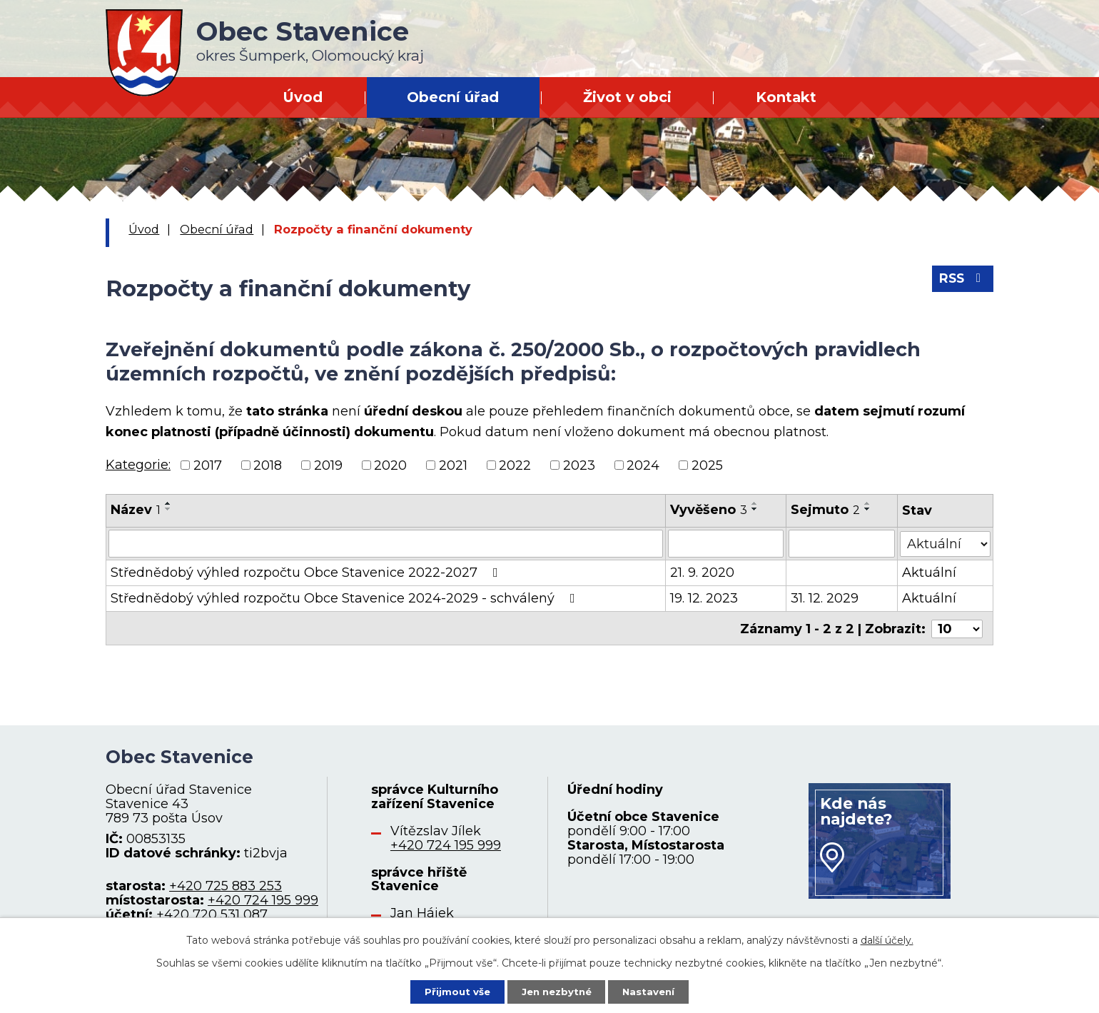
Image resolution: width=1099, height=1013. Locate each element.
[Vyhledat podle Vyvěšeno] (726, 543)
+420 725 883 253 (225, 884)
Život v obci (627, 97)
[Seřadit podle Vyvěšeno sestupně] (755, 509)
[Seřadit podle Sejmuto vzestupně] (868, 503)
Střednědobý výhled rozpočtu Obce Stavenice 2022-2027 (307, 572)
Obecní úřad (453, 97)
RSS (961, 282)
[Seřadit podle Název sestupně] (168, 509)
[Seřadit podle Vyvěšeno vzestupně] (755, 503)
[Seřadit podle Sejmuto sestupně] (868, 509)
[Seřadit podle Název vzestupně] (168, 503)
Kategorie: (138, 465)
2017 (207, 465)
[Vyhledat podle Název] (385, 543)
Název (136, 510)
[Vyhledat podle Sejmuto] (842, 543)
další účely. (887, 938)
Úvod (303, 97)
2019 (328, 465)
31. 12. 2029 (825, 597)
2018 (267, 465)
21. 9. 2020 (702, 572)
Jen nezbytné (556, 990)
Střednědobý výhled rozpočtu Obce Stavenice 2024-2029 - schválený (346, 597)
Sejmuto (825, 510)
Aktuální (930, 572)
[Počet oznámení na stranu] (957, 627)
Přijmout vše (452, 990)
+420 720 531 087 (212, 913)
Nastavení (654, 990)
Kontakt (786, 97)
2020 (390, 465)
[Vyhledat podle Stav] (946, 542)
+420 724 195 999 (263, 899)
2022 (515, 465)
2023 (579, 465)
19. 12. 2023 (704, 597)
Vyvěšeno (708, 510)
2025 (707, 465)
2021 (453, 465)
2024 (643, 465)
